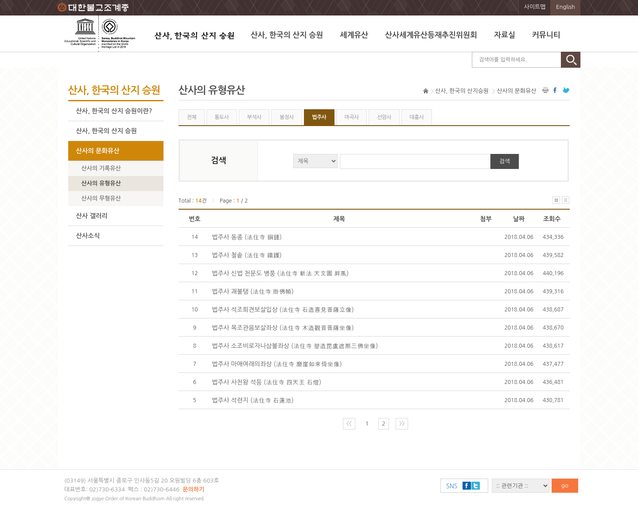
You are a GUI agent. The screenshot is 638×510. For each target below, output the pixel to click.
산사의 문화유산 (98, 151)
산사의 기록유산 (101, 168)
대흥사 (416, 117)
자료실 (504, 35)
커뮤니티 (546, 35)
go (564, 485)
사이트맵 (535, 7)
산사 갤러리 (92, 216)
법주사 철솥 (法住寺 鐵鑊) (247, 255)
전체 (191, 117)
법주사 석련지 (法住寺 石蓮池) (253, 400)
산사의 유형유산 (101, 183)
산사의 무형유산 (101, 198)
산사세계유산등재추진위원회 (431, 35)
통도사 (221, 117)
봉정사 (287, 117)
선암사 (384, 117)
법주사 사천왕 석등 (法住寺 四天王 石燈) (266, 382)
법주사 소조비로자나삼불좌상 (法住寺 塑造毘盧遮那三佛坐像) (295, 346)
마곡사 (352, 117)
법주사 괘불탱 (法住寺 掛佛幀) (253, 291)
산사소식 (88, 236)
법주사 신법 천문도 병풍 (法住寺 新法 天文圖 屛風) (280, 273)
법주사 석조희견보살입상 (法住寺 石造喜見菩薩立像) (283, 310)
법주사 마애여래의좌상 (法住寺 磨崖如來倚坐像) (277, 364)
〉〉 (402, 423)
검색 (504, 161)
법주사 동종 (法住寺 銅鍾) (247, 237)
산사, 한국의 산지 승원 (287, 35)
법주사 (319, 117)
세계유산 (354, 35)
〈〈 (349, 423)
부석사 (254, 117)
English (565, 7)
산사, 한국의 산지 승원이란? (114, 111)
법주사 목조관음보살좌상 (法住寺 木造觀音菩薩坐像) (283, 328)
